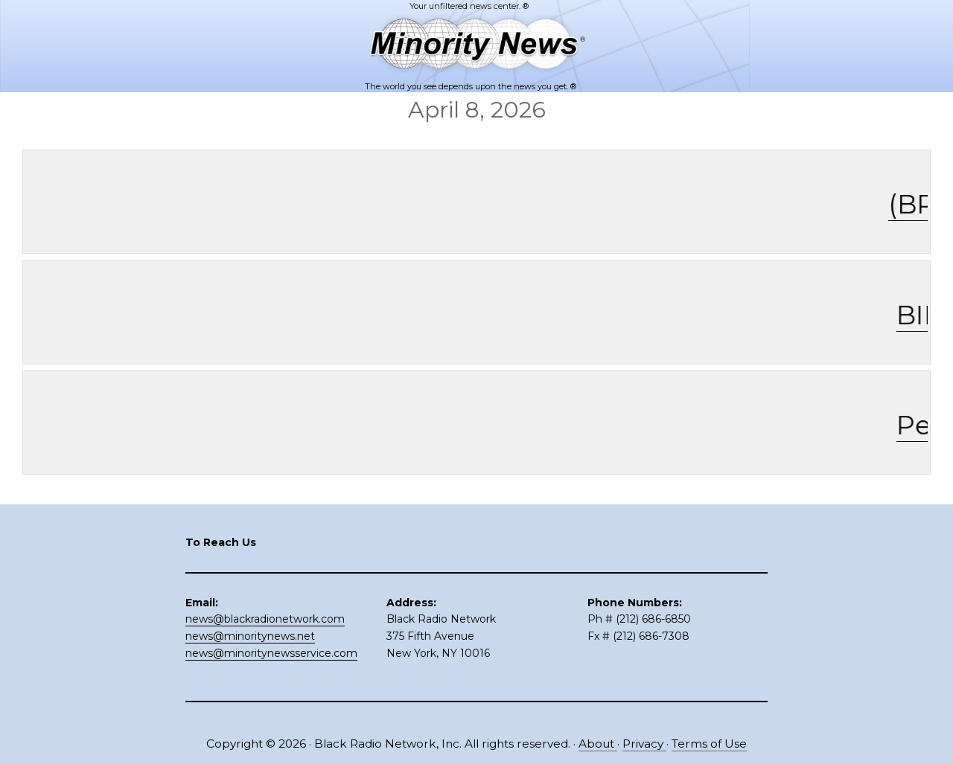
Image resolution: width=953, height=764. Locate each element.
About (598, 743)
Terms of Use (709, 743)
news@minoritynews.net (250, 636)
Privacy (644, 743)
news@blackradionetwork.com (265, 619)
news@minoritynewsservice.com (271, 653)
